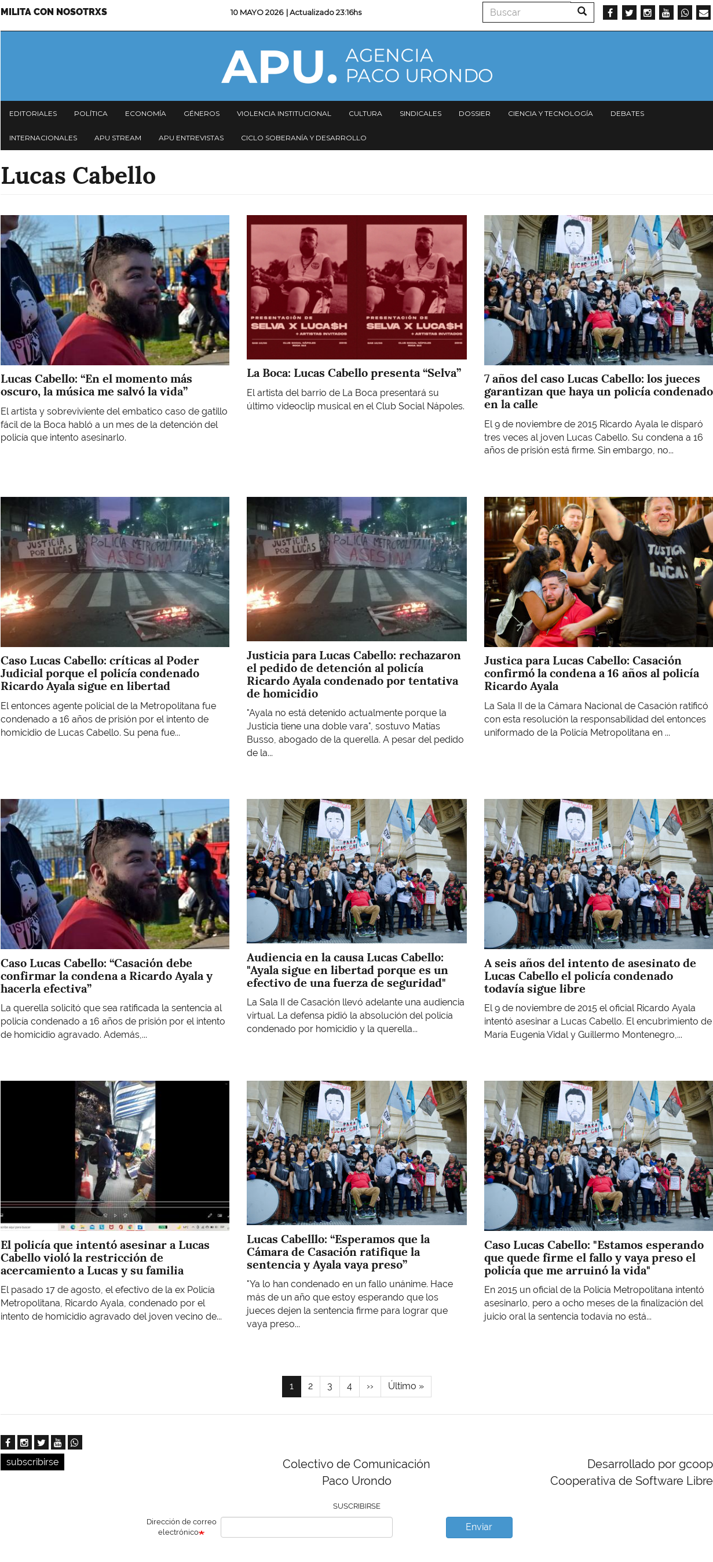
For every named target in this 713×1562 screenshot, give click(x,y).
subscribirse (32, 1461)
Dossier (475, 113)
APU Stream (117, 137)
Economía (145, 113)
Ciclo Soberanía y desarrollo (304, 137)
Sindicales (420, 113)
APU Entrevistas (191, 137)
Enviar (479, 1526)
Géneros (202, 113)
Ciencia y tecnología (550, 113)
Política (91, 113)
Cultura (365, 113)
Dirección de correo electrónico (182, 1527)
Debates (627, 113)
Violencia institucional (284, 113)
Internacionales (43, 137)
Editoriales (33, 113)
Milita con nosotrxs (54, 11)
